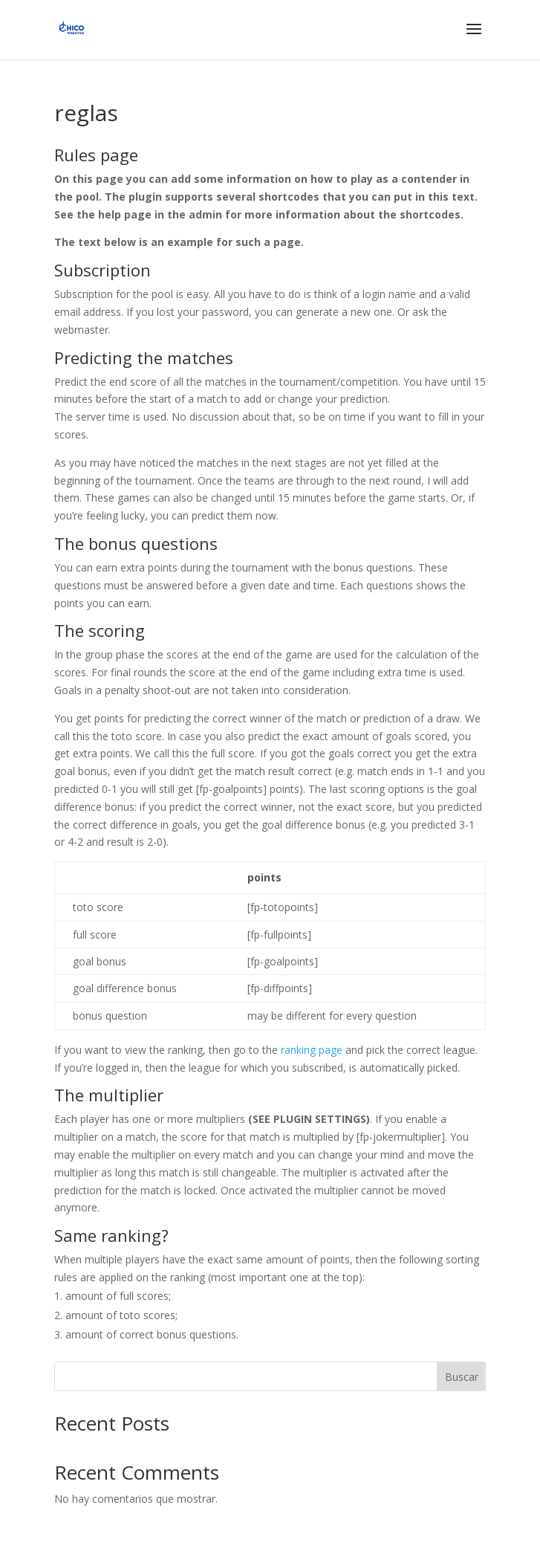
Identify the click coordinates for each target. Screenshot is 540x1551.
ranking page (311, 1050)
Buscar (461, 1377)
